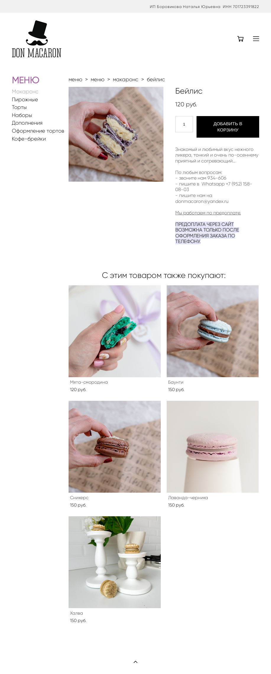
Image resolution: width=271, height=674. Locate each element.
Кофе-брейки (29, 139)
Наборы (22, 115)
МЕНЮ (25, 80)
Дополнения (27, 123)
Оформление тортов (38, 131)
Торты (19, 107)
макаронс (125, 79)
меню (75, 79)
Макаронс (25, 92)
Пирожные (25, 100)
